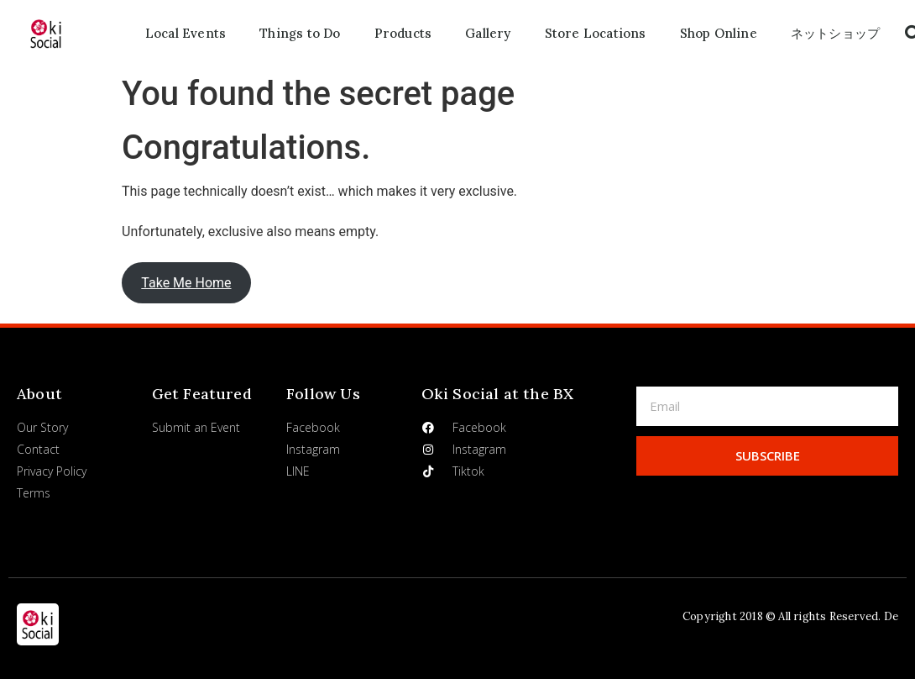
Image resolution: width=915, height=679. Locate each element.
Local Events (185, 33)
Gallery (487, 33)
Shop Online (718, 33)
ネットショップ (835, 33)
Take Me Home (186, 283)
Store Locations (595, 33)
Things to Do (299, 33)
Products (403, 33)
